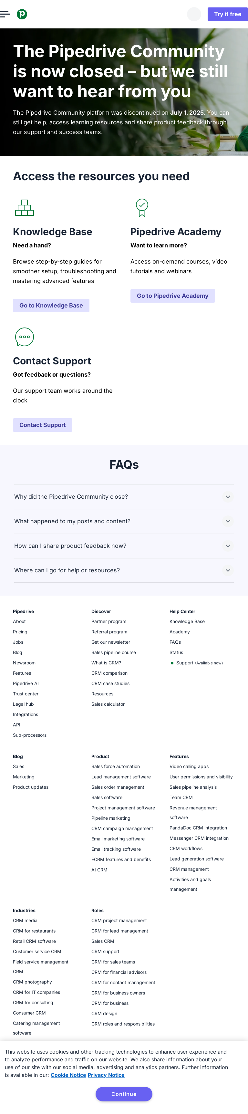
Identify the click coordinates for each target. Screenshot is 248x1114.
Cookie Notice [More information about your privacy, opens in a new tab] (68, 1075)
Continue (123, 1094)
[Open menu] (18, 14)
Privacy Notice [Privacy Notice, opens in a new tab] (106, 1075)
